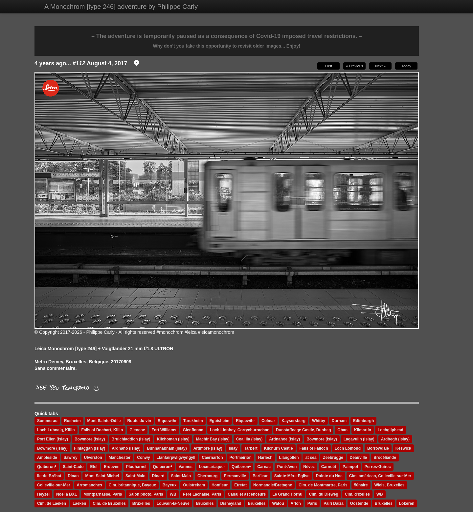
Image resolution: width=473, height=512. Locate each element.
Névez (309, 466)
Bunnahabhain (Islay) (167, 448)
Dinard (158, 476)
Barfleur (260, 476)
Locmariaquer (212, 466)
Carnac (264, 466)
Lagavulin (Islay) (359, 439)
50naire (361, 485)
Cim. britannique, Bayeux (132, 485)
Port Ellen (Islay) (52, 439)
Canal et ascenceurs (247, 494)
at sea (310, 457)
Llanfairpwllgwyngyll (176, 457)
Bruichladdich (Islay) (131, 439)
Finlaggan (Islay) (89, 448)
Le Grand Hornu (287, 494)
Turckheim (193, 420)
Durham (339, 420)
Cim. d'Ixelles (357, 494)
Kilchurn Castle (278, 448)
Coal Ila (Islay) (249, 439)
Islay (233, 448)
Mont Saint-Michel (102, 476)
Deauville (358, 457)
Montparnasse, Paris (102, 494)
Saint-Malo (135, 476)
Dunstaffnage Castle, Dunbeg (303, 430)
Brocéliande (384, 457)
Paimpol (350, 466)
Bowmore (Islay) (90, 439)
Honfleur (220, 485)
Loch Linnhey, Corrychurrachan (239, 430)
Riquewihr (167, 420)
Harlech (265, 457)
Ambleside (47, 457)
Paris (312, 503)
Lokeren (407, 503)
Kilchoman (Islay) (173, 439)
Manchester (120, 457)
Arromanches (89, 485)
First (328, 66)
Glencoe (137, 430)
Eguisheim (220, 420)
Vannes (185, 466)
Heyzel (43, 494)
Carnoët (328, 466)
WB (173, 494)
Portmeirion (240, 457)
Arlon (296, 503)
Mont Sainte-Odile (104, 420)
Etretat (240, 485)
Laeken (79, 503)
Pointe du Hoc (329, 476)
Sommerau (47, 420)
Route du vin (139, 420)
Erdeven (111, 466)
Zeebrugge (333, 457)
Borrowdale (378, 448)
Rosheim (72, 420)
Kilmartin (362, 430)
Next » (380, 66)
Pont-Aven (287, 466)
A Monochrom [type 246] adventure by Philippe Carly (121, 6)
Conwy (143, 457)
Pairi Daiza (334, 503)
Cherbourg (207, 476)
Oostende (359, 503)
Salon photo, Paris (145, 494)
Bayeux (170, 485)
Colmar (268, 420)
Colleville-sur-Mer (53, 485)
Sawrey (71, 457)
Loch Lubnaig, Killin (56, 430)
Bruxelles (141, 503)
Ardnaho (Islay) (126, 448)
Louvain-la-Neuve (173, 503)
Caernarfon (212, 457)
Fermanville (235, 476)
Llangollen (289, 457)
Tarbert (250, 448)
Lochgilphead (390, 430)
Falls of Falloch (313, 448)
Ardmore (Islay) (207, 448)
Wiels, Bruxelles (389, 485)
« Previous (354, 66)
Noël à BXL (66, 494)
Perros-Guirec (378, 466)
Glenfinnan (193, 430)
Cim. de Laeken (51, 503)
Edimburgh (363, 420)
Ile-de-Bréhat (49, 476)
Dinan (73, 476)
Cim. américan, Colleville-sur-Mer (380, 476)
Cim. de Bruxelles (109, 503)
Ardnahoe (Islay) (284, 439)
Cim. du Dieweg (323, 494)
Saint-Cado (73, 466)
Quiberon (46, 466)
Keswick (403, 448)
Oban (342, 430)
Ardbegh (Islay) (395, 439)
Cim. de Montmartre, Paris (323, 485)
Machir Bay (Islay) (213, 439)
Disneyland (230, 503)
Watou (278, 503)
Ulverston (93, 457)
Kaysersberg (293, 420)
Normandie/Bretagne (272, 485)
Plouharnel (136, 466)
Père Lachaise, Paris (202, 494)
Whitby (318, 420)
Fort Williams (163, 430)
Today (406, 66)
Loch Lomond (348, 448)
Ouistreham (194, 485)
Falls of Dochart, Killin (102, 430)
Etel (93, 466)
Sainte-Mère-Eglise (291, 476)
